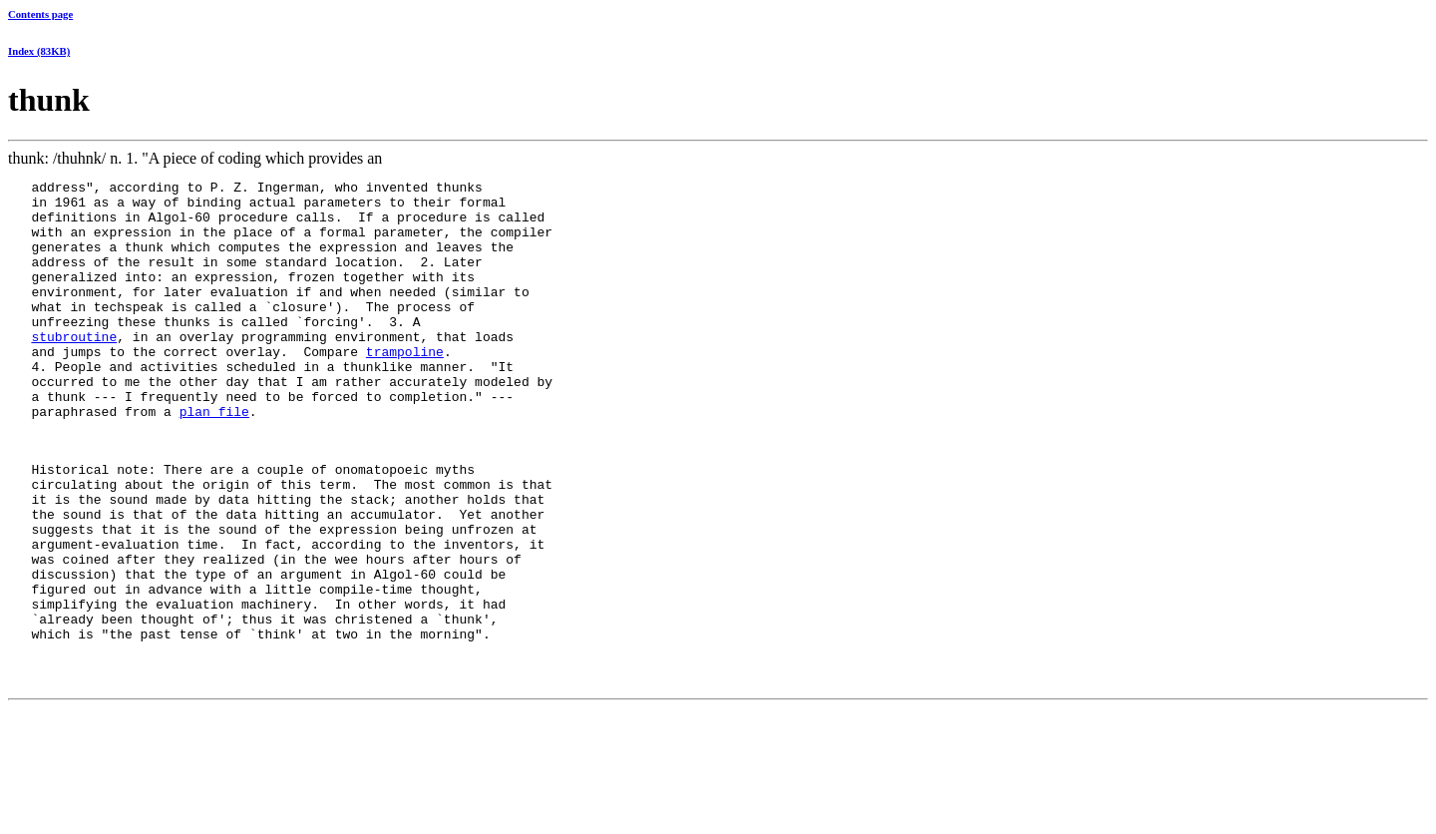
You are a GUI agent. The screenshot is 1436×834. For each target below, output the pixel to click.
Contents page (40, 14)
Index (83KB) (39, 51)
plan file (214, 459)
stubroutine (74, 369)
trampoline (405, 387)
